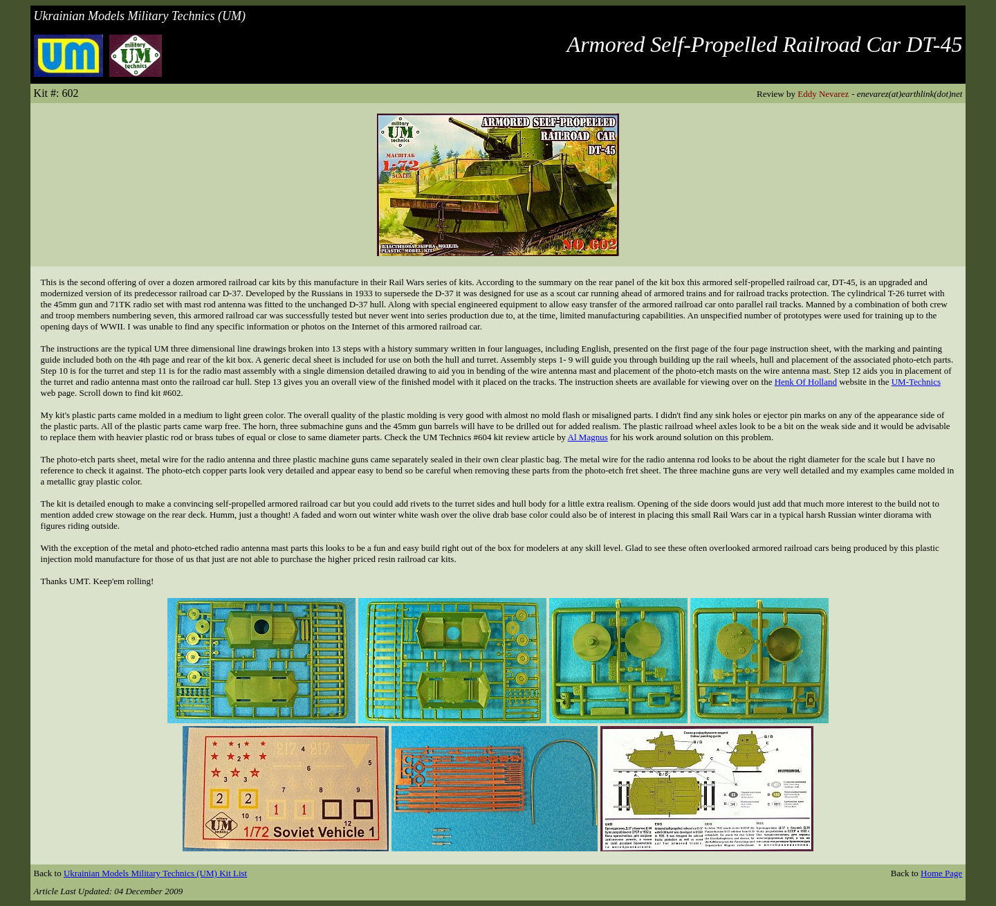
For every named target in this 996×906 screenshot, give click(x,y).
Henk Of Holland (806, 382)
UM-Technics (916, 382)
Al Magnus (588, 437)
